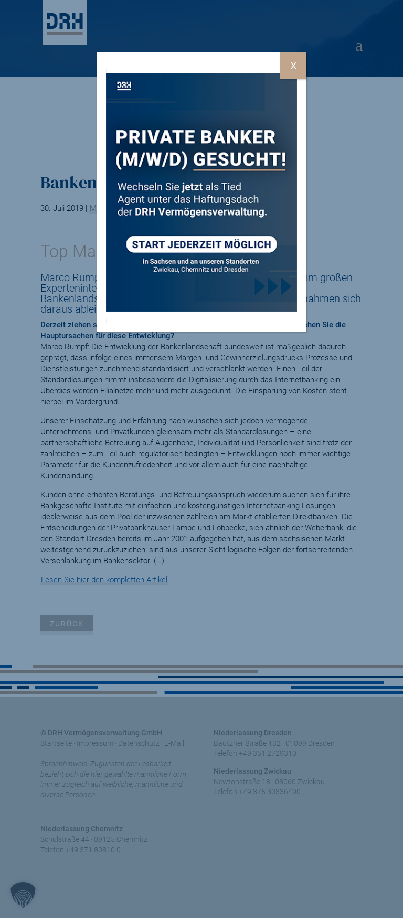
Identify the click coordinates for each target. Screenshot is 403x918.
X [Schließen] (293, 65)
